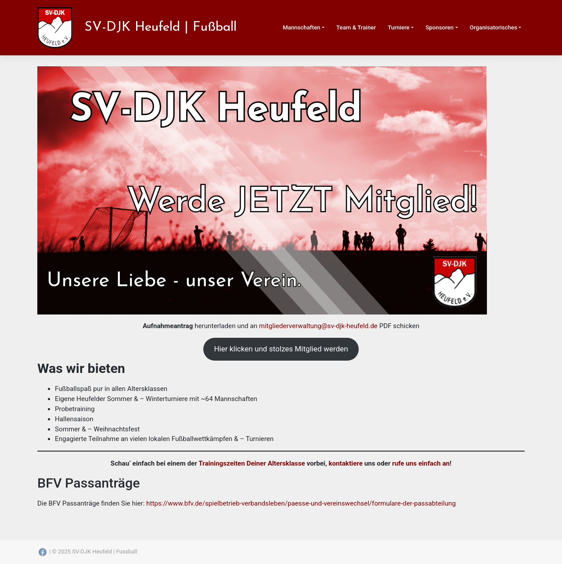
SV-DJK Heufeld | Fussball (104, 551)
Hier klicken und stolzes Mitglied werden (281, 348)
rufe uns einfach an (421, 463)
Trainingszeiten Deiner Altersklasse (251, 463)
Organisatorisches (493, 27)
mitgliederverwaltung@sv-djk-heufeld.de (318, 326)
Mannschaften (302, 27)
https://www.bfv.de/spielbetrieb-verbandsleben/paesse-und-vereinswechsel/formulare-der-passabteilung (301, 503)
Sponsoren (439, 27)
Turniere (398, 27)
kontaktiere (345, 463)
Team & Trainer (356, 27)
